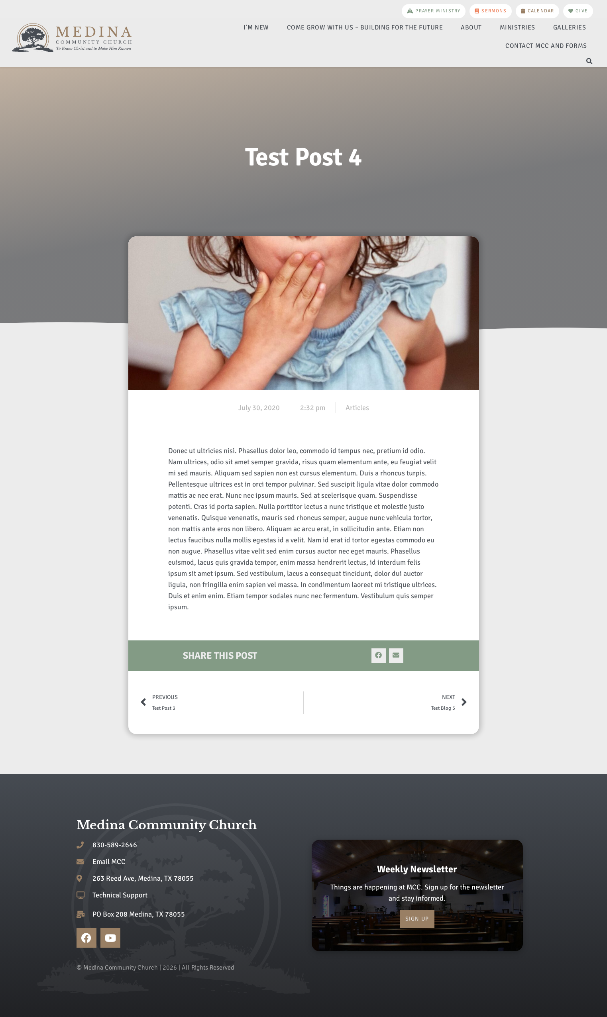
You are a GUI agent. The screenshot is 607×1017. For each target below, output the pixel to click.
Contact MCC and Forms (546, 46)
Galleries (569, 27)
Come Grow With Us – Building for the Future (365, 27)
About (471, 27)
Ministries (517, 27)
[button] (589, 61)
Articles (357, 407)
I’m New (256, 27)
